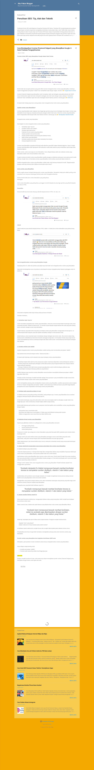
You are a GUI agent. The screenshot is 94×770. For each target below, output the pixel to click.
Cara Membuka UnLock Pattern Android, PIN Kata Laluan (34, 690)
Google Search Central (70, 129)
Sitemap (50, 10)
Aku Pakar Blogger (25, 3)
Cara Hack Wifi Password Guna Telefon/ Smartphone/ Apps (35, 707)
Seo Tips (23, 605)
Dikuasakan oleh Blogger (47, 760)
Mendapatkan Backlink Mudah (66, 153)
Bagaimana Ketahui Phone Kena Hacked (29, 724)
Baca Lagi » (73, 685)
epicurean (49, 763)
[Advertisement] (47, 652)
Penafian (33, 10)
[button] (76, 23)
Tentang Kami (23, 10)
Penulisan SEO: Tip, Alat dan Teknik (35, 23)
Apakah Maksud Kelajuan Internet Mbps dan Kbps (32, 673)
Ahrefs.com (70, 136)
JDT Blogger (42, 10)
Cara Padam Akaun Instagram (26, 741)
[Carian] (79, 4)
